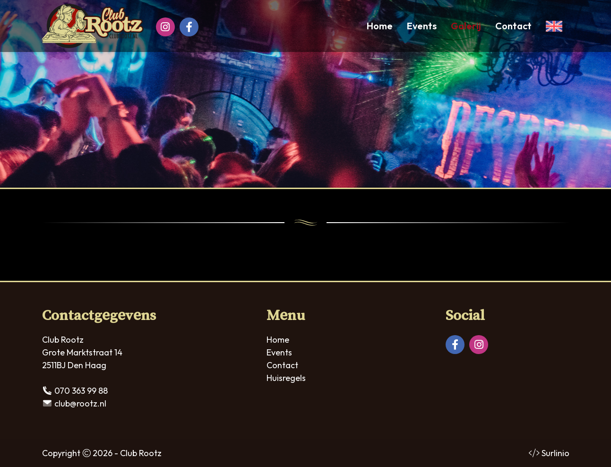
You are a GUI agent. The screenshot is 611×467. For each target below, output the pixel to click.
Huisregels (286, 377)
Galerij (466, 26)
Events (422, 26)
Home (380, 26)
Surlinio (555, 453)
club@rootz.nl (80, 403)
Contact (513, 26)
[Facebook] (189, 26)
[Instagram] (165, 26)
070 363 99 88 (81, 390)
